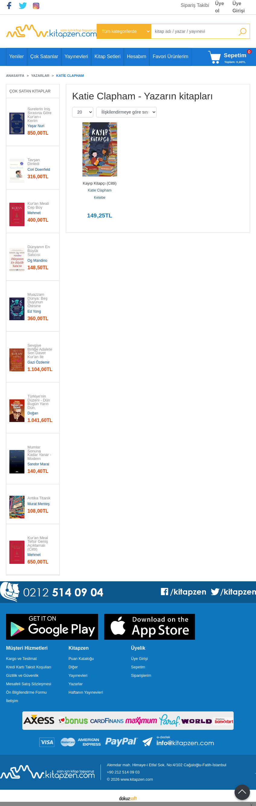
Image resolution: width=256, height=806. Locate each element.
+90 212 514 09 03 (123, 772)
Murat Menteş (38, 504)
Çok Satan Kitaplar (30, 91)
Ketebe (99, 197)
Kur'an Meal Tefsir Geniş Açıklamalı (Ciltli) (38, 543)
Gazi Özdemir (38, 362)
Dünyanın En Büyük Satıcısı (39, 251)
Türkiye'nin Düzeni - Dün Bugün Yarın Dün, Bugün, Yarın (39, 404)
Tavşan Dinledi (34, 162)
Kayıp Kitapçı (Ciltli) (100, 183)
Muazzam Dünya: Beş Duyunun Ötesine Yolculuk (38, 302)
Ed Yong (34, 311)
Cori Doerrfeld (38, 169)
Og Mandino (37, 260)
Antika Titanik (38, 498)
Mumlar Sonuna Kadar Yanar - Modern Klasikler (39, 455)
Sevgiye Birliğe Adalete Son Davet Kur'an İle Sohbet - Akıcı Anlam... (40, 355)
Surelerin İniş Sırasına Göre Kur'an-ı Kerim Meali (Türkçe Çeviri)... (39, 118)
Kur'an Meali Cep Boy (38, 206)
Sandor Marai (38, 464)
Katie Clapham (100, 190)
